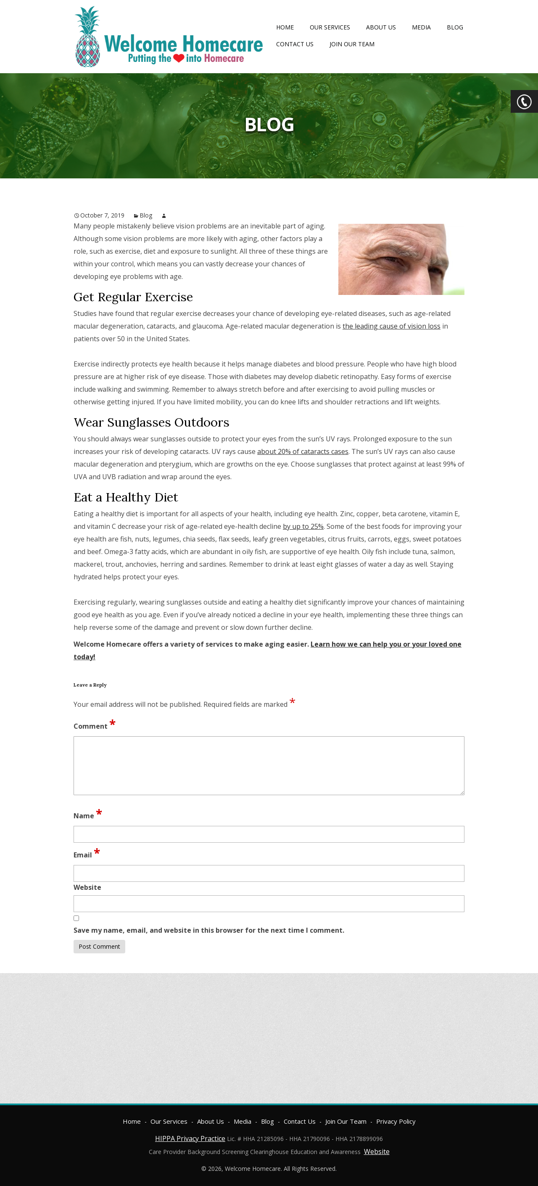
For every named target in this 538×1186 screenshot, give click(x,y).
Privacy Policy (396, 1121)
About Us (381, 27)
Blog (455, 27)
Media (421, 27)
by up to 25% (303, 526)
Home (285, 27)
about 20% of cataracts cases (302, 451)
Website (377, 1151)
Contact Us (295, 44)
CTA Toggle (524, 101)
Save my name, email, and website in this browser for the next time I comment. (209, 930)
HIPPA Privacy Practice (190, 1138)
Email (87, 853)
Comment (95, 724)
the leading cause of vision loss (391, 326)
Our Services (330, 27)
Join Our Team (352, 44)
